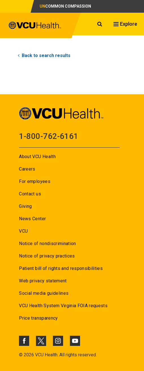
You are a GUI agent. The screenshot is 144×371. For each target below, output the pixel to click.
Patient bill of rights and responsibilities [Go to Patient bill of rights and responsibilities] (61, 268)
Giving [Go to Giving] (25, 206)
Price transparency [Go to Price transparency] (38, 318)
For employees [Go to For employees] (34, 181)
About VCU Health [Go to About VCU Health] (37, 156)
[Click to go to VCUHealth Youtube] (75, 341)
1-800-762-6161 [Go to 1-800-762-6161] (48, 136)
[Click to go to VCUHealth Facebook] (24, 341)
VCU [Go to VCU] (23, 231)
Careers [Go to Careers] (27, 169)
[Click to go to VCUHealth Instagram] (58, 341)
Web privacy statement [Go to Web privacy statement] (42, 280)
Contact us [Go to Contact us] (30, 194)
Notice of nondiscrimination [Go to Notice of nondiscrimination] (47, 243)
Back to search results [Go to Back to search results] (44, 55)
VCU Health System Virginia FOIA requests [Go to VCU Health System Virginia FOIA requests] (63, 305)
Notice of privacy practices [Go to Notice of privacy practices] (47, 256)
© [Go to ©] (21, 354)
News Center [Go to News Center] (32, 218)
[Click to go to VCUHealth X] (41, 341)
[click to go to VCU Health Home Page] (39, 27)
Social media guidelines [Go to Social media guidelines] (43, 293)
